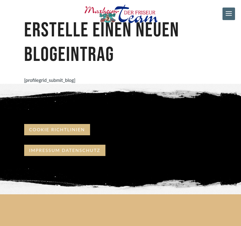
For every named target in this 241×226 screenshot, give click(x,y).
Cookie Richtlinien (57, 129)
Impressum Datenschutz (64, 150)
